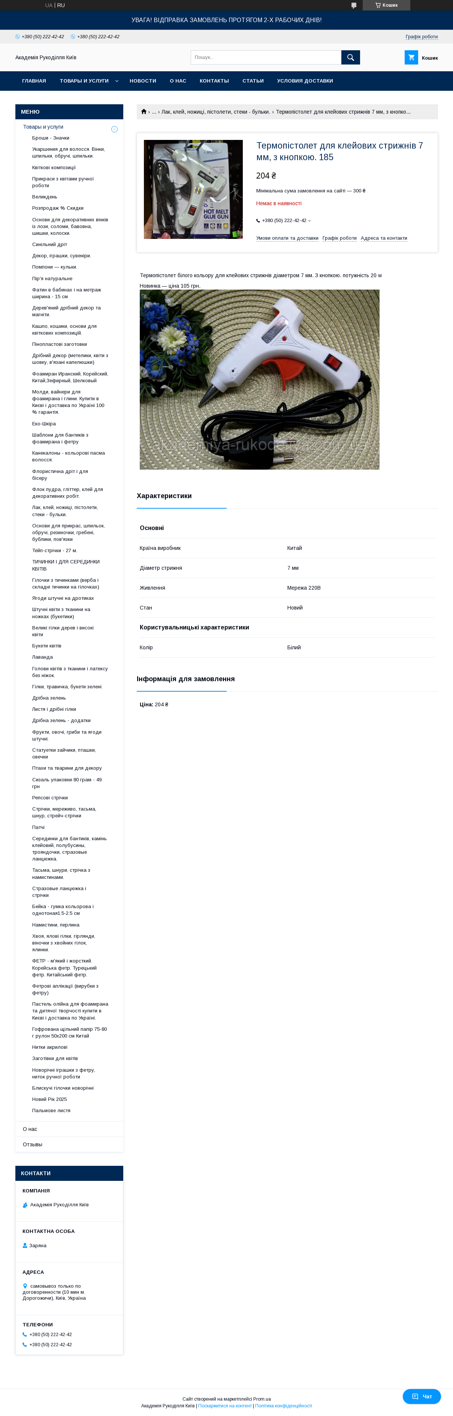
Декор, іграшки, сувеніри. (61, 255)
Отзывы (32, 1144)
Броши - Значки (50, 138)
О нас (178, 81)
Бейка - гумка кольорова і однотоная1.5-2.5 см (63, 910)
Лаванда (42, 657)
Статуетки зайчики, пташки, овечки (64, 753)
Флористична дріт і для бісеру (60, 474)
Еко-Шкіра (44, 423)
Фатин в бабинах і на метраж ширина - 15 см (66, 293)
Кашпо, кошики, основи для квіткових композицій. (64, 329)
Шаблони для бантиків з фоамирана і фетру (60, 438)
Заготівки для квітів (55, 1058)
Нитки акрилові (49, 1047)
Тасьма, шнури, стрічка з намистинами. (61, 873)
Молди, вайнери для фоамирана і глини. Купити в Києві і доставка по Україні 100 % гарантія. (68, 402)
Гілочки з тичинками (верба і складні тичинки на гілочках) (65, 583)
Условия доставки (305, 81)
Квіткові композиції (54, 167)
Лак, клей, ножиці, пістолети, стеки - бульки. (215, 112)
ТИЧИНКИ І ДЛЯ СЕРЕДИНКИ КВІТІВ (66, 565)
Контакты (214, 81)
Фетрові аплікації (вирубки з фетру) (65, 989)
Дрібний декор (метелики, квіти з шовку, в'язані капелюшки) (70, 359)
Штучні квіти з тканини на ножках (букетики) (61, 613)
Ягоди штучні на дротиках (63, 598)
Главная (34, 81)
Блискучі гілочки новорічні (63, 1088)
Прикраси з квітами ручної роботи (63, 182)
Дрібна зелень (49, 698)
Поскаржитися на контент (225, 1405)
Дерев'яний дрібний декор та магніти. (66, 311)
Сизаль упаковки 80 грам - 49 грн (67, 783)
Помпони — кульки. (54, 267)
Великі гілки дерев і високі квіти (63, 631)
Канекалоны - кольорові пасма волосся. (68, 456)
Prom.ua (262, 1399)
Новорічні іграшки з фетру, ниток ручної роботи (63, 1073)
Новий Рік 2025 (49, 1099)
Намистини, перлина (55, 925)
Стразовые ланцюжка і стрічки (59, 892)
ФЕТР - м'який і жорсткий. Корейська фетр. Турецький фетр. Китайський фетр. (64, 967)
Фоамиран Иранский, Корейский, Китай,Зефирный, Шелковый (70, 377)
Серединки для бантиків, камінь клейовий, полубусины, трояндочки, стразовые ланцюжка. (69, 849)
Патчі (38, 827)
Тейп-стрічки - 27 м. (54, 550)
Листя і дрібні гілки (54, 709)
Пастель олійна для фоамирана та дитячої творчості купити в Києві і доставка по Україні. (70, 1010)
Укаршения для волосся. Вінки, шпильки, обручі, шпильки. (68, 152)
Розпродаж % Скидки (58, 208)
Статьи (253, 81)
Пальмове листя (51, 1110)
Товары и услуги (84, 81)
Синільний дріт (49, 244)
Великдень (44, 197)
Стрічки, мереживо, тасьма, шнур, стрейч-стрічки (64, 812)
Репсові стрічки (50, 797)
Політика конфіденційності (283, 1405)
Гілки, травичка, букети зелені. (67, 686)
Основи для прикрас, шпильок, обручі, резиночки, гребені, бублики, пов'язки (68, 532)
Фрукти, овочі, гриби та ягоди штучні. (67, 735)
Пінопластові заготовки (59, 344)
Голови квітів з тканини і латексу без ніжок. (70, 672)
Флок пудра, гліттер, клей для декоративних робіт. (67, 493)
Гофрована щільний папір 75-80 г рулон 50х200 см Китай (69, 1032)
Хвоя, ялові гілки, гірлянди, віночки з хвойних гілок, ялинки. (63, 942)
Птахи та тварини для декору (67, 768)
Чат (422, 1396)
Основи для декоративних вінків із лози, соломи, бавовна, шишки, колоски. (70, 226)
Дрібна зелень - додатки (61, 720)
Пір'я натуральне (52, 278)
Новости (143, 81)
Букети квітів (46, 646)
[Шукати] (350, 57)
